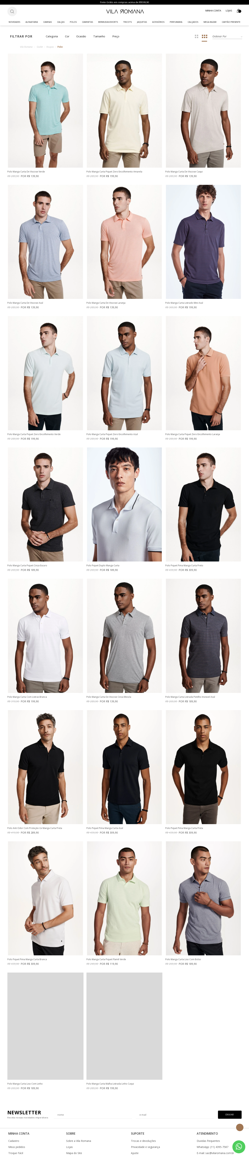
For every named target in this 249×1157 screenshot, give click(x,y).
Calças (60, 22)
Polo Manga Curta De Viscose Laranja (105, 303)
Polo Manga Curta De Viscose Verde (26, 172)
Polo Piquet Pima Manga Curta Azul (183, 814)
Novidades (14, 22)
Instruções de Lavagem (80, 1138)
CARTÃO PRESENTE (231, 22)
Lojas (229, 10)
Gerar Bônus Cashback (144, 1144)
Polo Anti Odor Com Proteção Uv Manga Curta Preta (113, 814)
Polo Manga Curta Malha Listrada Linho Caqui (189, 1063)
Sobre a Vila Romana (78, 1120)
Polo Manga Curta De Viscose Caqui (184, 172)
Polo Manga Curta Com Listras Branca (27, 697)
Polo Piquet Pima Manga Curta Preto (184, 565)
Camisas (47, 22)
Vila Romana (26, 46)
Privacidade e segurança (145, 1126)
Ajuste (135, 1132)
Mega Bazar (210, 22)
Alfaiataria (31, 22)
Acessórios (158, 22)
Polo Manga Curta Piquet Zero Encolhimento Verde (34, 434)
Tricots (127, 22)
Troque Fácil (15, 1132)
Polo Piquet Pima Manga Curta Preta (26, 939)
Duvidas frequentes (208, 1120)
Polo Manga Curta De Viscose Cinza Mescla (108, 690)
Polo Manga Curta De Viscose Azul (25, 303)
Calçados (193, 22)
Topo (239, 1127)
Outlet (40, 46)
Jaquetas (142, 22)
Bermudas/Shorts (108, 22)
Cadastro (13, 1120)
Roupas (50, 46)
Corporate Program (78, 1144)
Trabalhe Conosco (77, 1150)
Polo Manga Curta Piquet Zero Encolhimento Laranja (192, 434)
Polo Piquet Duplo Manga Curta (102, 565)
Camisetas (87, 22)
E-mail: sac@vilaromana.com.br (215, 1132)
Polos (73, 22)
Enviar (230, 1093)
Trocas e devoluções (143, 1120)
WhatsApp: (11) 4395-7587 (212, 1126)
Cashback (136, 1138)
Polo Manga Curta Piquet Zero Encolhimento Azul (112, 434)
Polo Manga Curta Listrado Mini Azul (184, 303)
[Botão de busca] (12, 11)
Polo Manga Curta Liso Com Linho (104, 1063)
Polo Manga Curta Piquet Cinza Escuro (27, 565)
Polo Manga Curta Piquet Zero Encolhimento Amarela (114, 172)
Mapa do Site (74, 1132)
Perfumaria (176, 22)
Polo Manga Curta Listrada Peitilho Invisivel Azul (190, 690)
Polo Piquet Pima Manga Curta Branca (106, 939)
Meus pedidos (16, 1126)
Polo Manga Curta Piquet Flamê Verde (185, 939)
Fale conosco (205, 1144)
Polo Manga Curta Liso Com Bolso (25, 1063)
